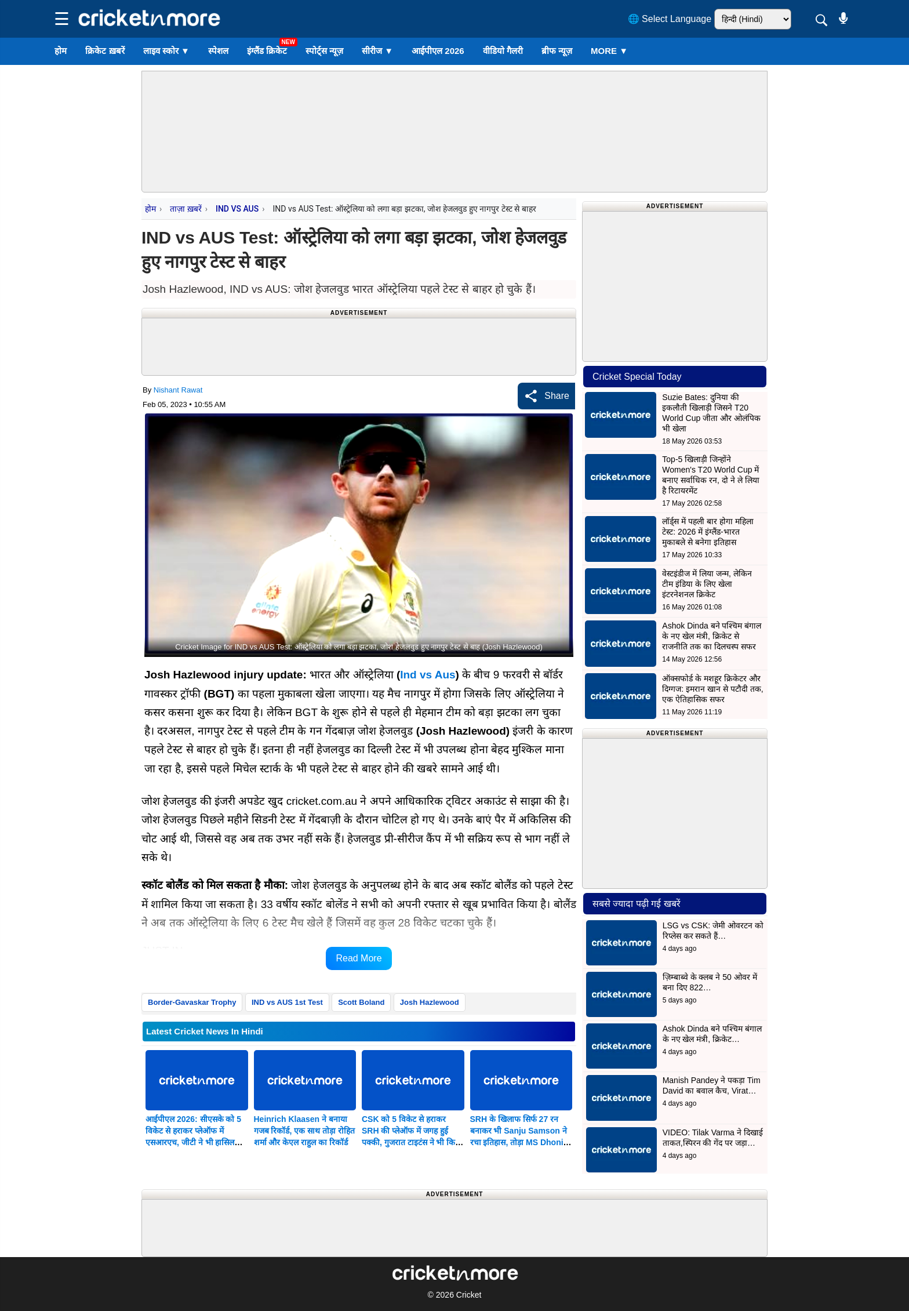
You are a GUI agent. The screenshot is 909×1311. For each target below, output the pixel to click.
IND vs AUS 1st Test (287, 1002)
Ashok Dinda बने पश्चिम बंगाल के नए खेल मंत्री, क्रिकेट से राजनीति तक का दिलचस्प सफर (711, 636)
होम (60, 51)
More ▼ (609, 51)
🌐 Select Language (670, 19)
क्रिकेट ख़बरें (104, 51)
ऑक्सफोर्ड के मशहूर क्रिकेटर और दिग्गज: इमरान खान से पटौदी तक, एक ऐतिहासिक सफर (712, 689)
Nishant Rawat (178, 390)
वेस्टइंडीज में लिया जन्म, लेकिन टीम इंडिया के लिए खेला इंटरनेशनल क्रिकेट (706, 584)
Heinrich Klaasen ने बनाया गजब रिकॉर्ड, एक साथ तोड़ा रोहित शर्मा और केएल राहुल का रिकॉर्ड (304, 1130)
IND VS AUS (237, 208)
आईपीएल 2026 (438, 51)
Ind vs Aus (427, 675)
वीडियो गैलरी (503, 51)
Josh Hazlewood (429, 1002)
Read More (358, 958)
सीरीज (377, 51)
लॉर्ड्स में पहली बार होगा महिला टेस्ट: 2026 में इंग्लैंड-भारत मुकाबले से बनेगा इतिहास (707, 532)
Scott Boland (361, 1002)
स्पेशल (218, 51)
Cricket (469, 1294)
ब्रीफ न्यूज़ (556, 51)
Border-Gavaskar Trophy (192, 1002)
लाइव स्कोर (166, 51)
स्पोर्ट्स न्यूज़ (324, 51)
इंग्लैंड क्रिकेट (267, 51)
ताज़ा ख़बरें (185, 208)
